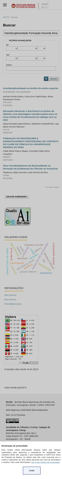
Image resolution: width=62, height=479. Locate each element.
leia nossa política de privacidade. (45, 462)
